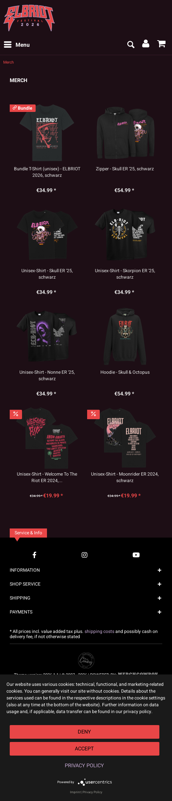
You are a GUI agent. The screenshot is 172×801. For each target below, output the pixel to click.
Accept (84, 749)
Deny (84, 732)
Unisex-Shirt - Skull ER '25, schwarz (47, 274)
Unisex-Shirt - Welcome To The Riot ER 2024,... (47, 477)
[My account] (146, 45)
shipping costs (99, 631)
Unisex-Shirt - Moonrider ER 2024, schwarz (125, 477)
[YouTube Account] (136, 555)
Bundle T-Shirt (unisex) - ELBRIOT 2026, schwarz (47, 172)
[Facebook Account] (34, 555)
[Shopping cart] (161, 45)
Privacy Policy (84, 766)
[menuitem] (16, 45)
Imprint (75, 792)
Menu (17, 44)
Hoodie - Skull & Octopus (125, 372)
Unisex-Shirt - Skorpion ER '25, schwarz (125, 274)
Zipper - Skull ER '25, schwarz (125, 169)
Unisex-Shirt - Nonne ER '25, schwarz (47, 375)
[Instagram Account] (84, 555)
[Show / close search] (130, 45)
